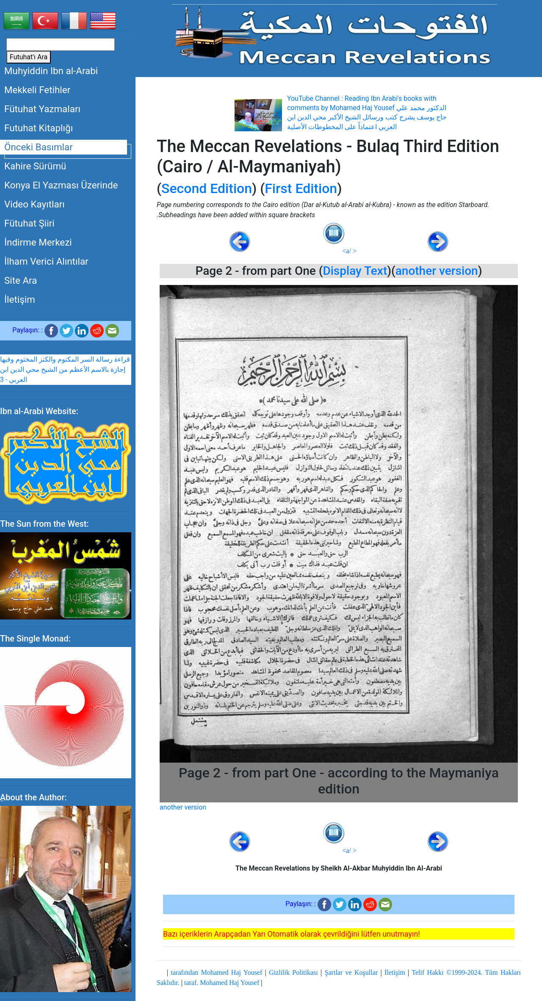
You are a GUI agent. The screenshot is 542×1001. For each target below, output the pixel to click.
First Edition (301, 188)
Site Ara (20, 280)
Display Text (355, 271)
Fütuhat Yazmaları (42, 108)
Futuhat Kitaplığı (38, 127)
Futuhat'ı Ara (28, 57)
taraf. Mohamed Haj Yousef (221, 982)
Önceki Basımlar (38, 146)
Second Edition (206, 188)
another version (436, 271)
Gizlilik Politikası (293, 972)
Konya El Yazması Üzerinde (61, 185)
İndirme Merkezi (38, 242)
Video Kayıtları (34, 204)
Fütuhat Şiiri (29, 223)
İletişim (19, 299)
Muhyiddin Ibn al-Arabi (51, 70)
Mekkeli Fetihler (37, 89)
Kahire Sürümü (35, 165)
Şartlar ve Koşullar (351, 972)
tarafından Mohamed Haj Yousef (217, 972)
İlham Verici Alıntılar (46, 261)
